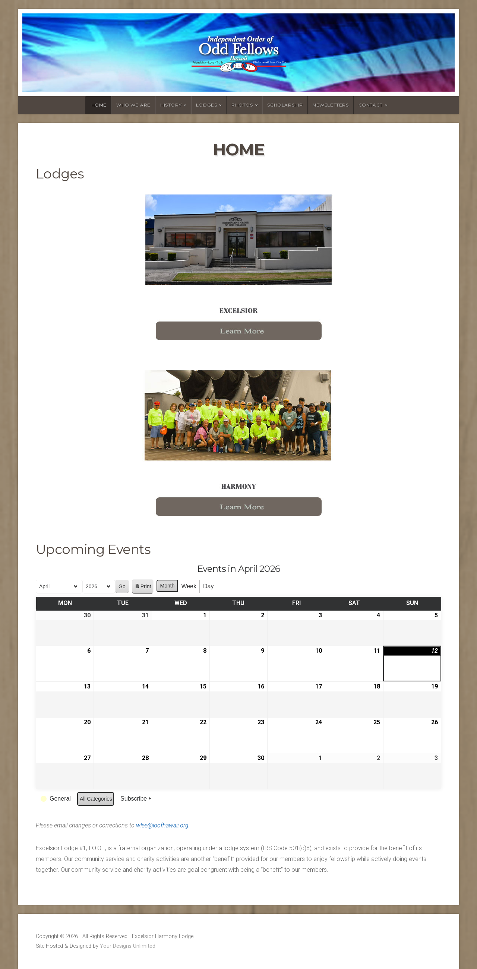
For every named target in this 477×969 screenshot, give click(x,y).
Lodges (206, 105)
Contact (370, 105)
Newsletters (331, 105)
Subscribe (136, 799)
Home (99, 105)
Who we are (133, 105)
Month (167, 586)
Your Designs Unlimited (127, 946)
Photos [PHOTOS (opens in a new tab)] (242, 105)
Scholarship (285, 105)
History (170, 105)
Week (188, 586)
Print (142, 587)
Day (208, 586)
